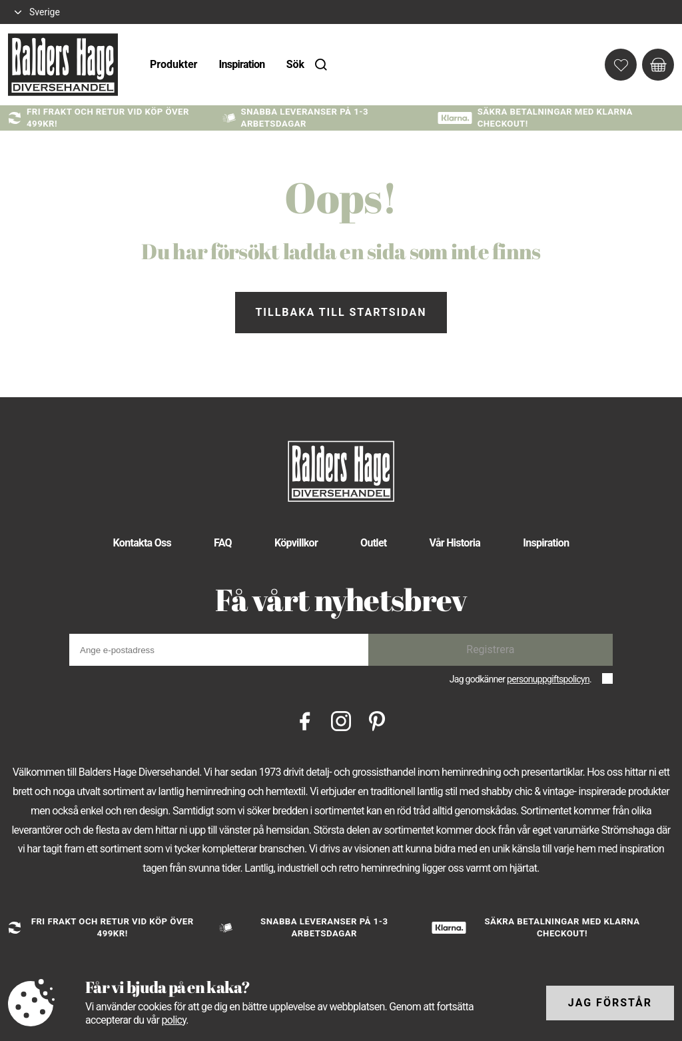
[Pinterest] (377, 720)
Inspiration (241, 64)
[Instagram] (341, 720)
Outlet (373, 542)
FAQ (223, 542)
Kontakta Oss (142, 542)
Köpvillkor (296, 542)
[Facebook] (305, 720)
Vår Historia (455, 542)
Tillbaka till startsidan (340, 312)
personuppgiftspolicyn (548, 679)
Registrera (490, 649)
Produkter (173, 64)
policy (173, 1020)
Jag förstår (610, 1002)
